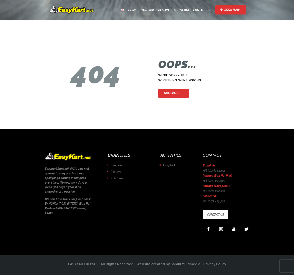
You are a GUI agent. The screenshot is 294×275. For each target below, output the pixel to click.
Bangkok (116, 165)
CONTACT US (215, 214)
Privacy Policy (214, 264)
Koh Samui (118, 178)
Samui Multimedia (185, 264)
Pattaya (116, 171)
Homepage (171, 93)
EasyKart (169, 165)
